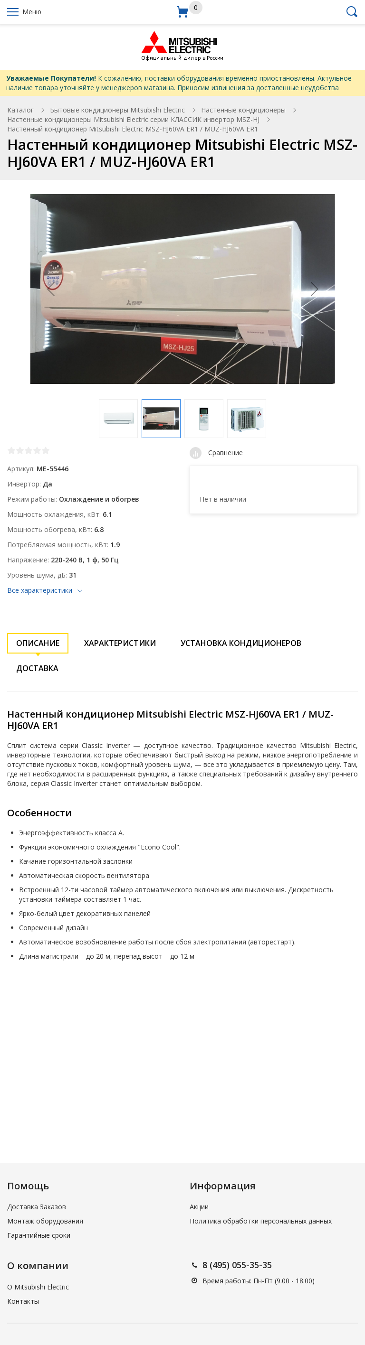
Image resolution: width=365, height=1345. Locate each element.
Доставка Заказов (36, 1206)
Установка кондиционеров (241, 643)
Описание (37, 643)
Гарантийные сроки (38, 1235)
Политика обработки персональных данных (261, 1220)
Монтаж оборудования (45, 1220)
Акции (199, 1206)
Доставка (37, 668)
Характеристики (120, 643)
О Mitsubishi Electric (38, 1286)
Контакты (23, 1301)
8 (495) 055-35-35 (237, 1264)
